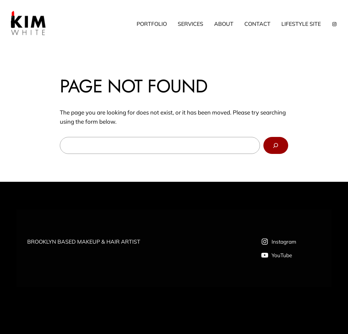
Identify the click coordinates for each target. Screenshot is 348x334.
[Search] (275, 145)
